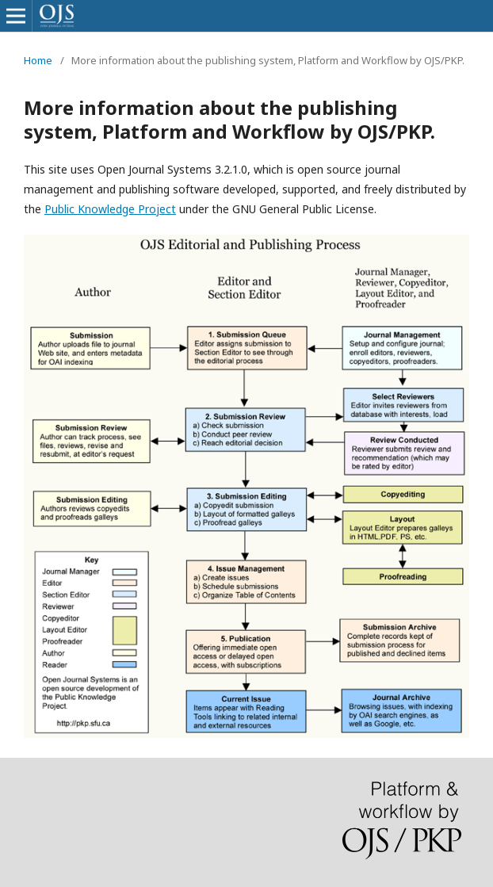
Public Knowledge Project (110, 208)
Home (38, 60)
